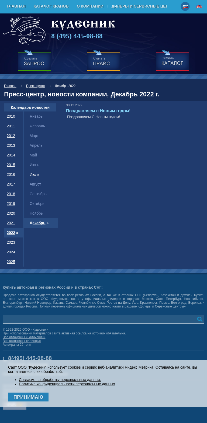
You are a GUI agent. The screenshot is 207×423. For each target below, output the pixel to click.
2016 (11, 174)
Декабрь (38, 223)
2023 (11, 242)
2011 (11, 126)
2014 (11, 155)
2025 (11, 262)
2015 (11, 165)
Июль (34, 174)
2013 (11, 145)
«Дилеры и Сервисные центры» (162, 306)
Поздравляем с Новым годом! (98, 111)
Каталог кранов (51, 6)
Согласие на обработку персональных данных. (60, 379)
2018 (11, 194)
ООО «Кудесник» (35, 329)
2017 (11, 184)
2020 (11, 213)
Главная (16, 6)
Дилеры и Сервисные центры (144, 6)
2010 (11, 116)
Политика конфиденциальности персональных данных (67, 384)
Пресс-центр (35, 86)
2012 (11, 136)
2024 (11, 252)
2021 (11, 223)
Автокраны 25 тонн (17, 345)
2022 (11, 232)
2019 (11, 203)
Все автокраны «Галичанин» (24, 337)
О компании (90, 6)
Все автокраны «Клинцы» (22, 341)
